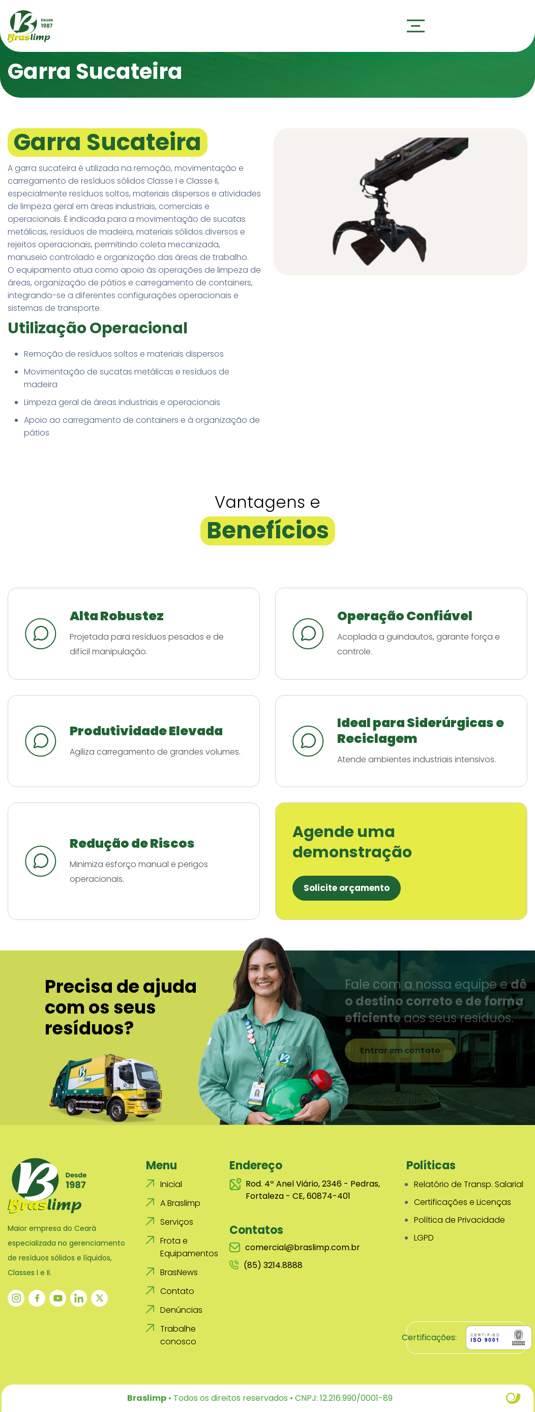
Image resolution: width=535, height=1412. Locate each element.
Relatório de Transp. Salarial (468, 1184)
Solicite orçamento (347, 888)
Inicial (171, 1184)
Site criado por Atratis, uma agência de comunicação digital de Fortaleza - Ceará (513, 1398)
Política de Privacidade (459, 1220)
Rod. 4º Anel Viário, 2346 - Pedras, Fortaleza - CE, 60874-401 (304, 1190)
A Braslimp (180, 1203)
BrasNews (179, 1272)
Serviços (176, 1222)
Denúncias (181, 1310)
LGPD (424, 1238)
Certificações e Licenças (462, 1202)
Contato (177, 1291)
